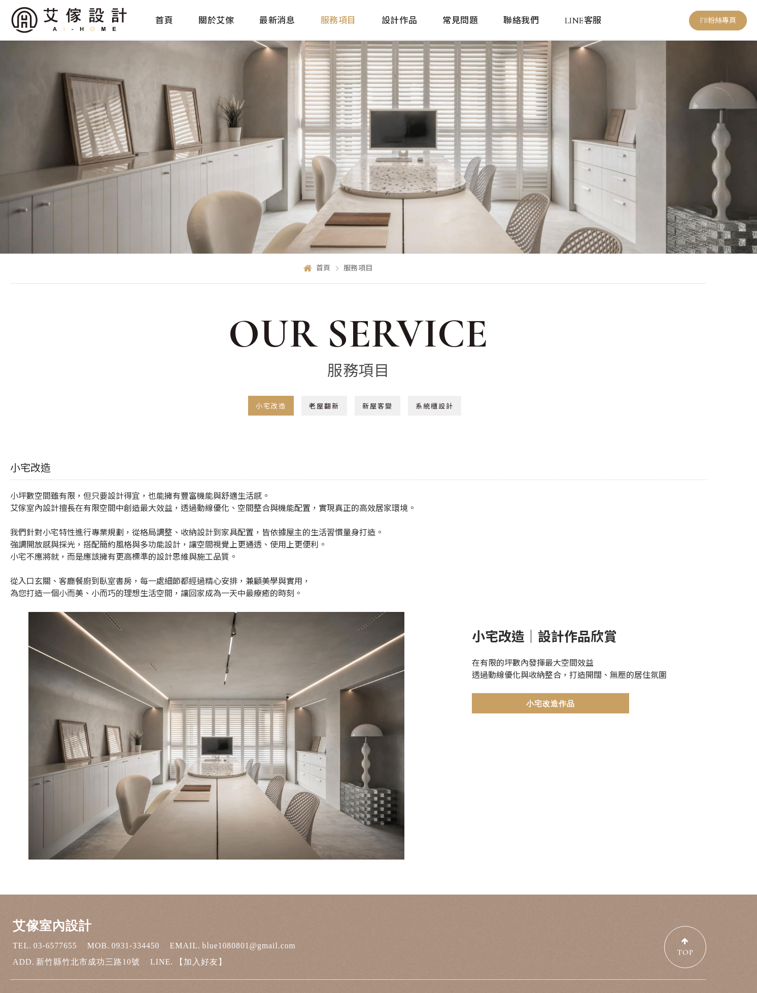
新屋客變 (377, 406)
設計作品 (399, 20)
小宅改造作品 (504, 704)
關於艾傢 (216, 20)
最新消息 (277, 20)
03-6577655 (55, 915)
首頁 (164, 20)
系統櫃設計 (435, 406)
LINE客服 (583, 20)
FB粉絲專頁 (718, 21)
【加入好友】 (201, 931)
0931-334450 (136, 915)
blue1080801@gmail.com (251, 915)
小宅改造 (271, 406)
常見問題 (460, 20)
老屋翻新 (324, 406)
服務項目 (338, 20)
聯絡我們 (521, 20)
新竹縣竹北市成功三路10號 (88, 931)
